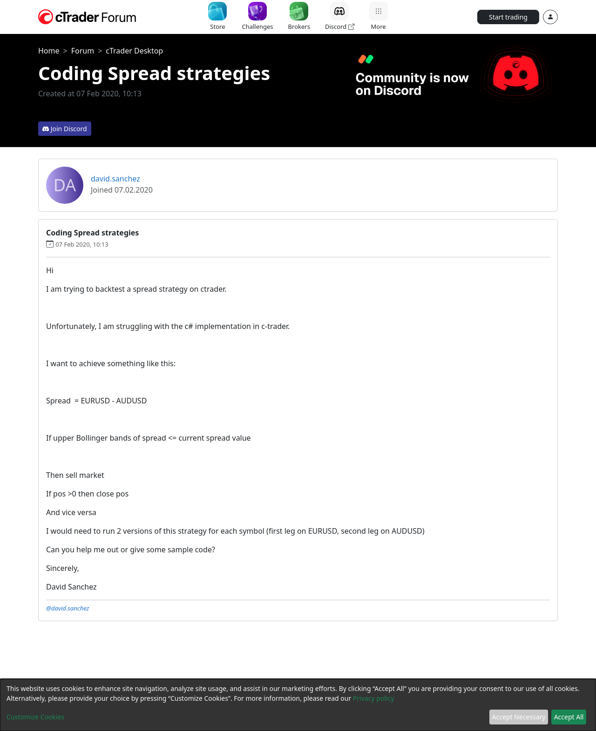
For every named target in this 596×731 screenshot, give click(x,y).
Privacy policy (373, 698)
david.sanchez (115, 179)
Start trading (508, 17)
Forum (82, 51)
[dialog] (298, 705)
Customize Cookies (35, 716)
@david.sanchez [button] (67, 608)
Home (49, 51)
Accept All (569, 716)
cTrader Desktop (134, 51)
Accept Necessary (519, 716)
